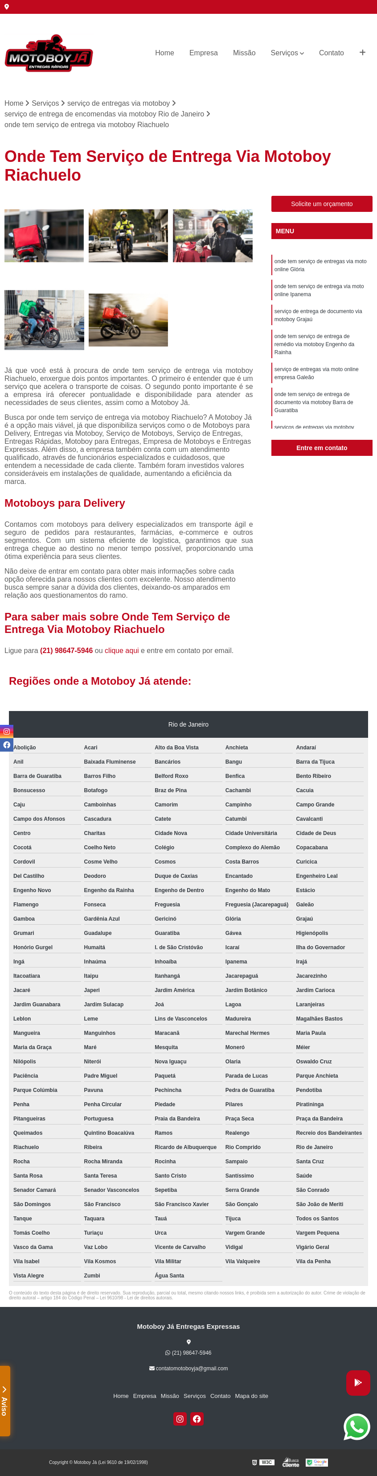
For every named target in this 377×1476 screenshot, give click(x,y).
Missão (244, 53)
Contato (331, 53)
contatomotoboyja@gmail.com (188, 1368)
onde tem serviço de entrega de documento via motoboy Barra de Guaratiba (314, 402)
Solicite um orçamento (322, 203)
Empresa (203, 53)
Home (164, 53)
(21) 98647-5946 (67, 650)
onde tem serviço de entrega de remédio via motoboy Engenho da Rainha (314, 344)
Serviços (284, 53)
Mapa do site (251, 1396)
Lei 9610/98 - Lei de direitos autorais (136, 1297)
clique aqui (122, 650)
